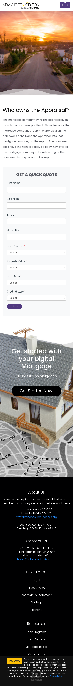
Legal (36, 580)
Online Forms (36, 654)
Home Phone (16, 230)
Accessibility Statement (36, 595)
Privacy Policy (36, 588)
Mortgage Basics (36, 647)
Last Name (14, 198)
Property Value (17, 261)
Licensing (36, 610)
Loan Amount (16, 246)
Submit (14, 306)
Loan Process (36, 639)
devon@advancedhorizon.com (36, 559)
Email (11, 214)
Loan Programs (36, 632)
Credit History (16, 291)
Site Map (36, 602)
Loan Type (14, 276)
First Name (14, 183)
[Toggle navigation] (67, 5)
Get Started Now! (36, 391)
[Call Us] (62, 5)
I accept (14, 661)
